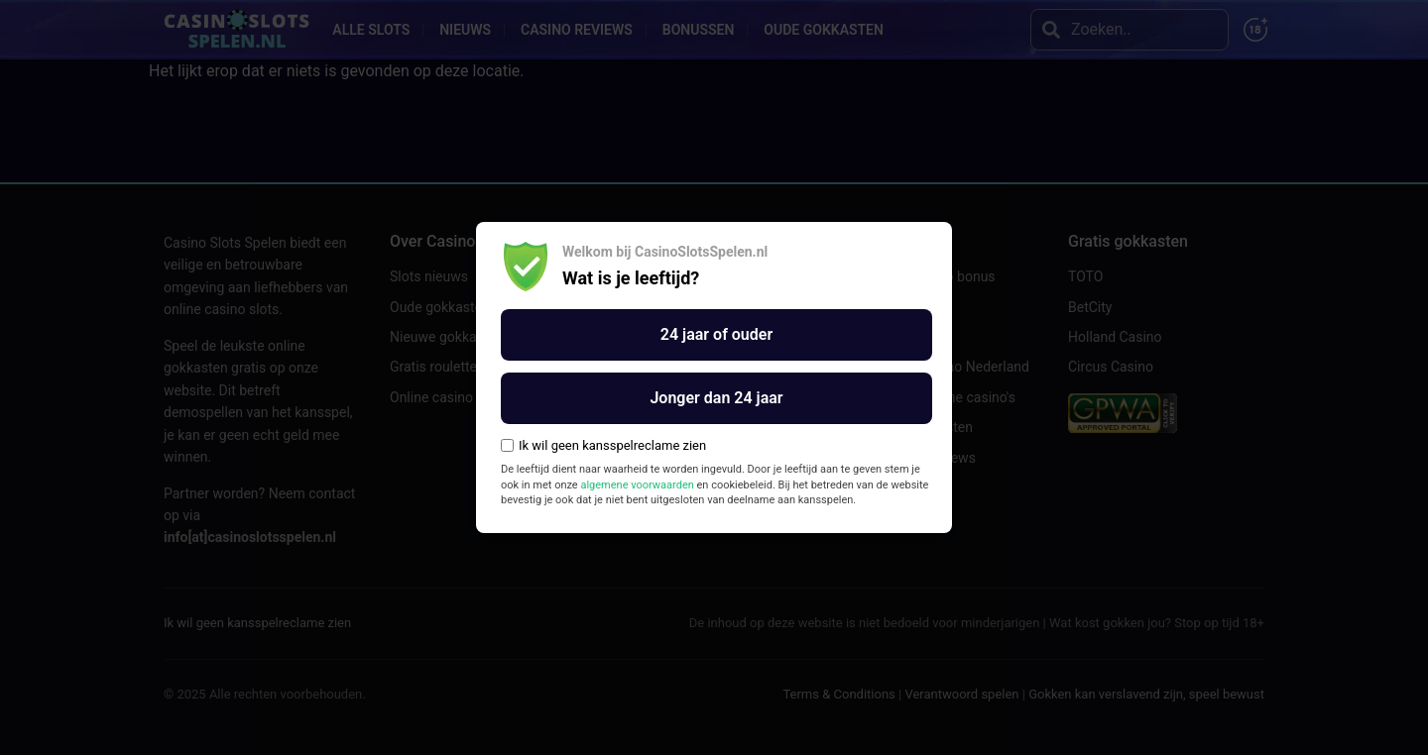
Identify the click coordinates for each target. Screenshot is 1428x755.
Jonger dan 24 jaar (716, 397)
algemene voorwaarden (636, 485)
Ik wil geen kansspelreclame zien (603, 445)
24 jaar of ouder (716, 334)
